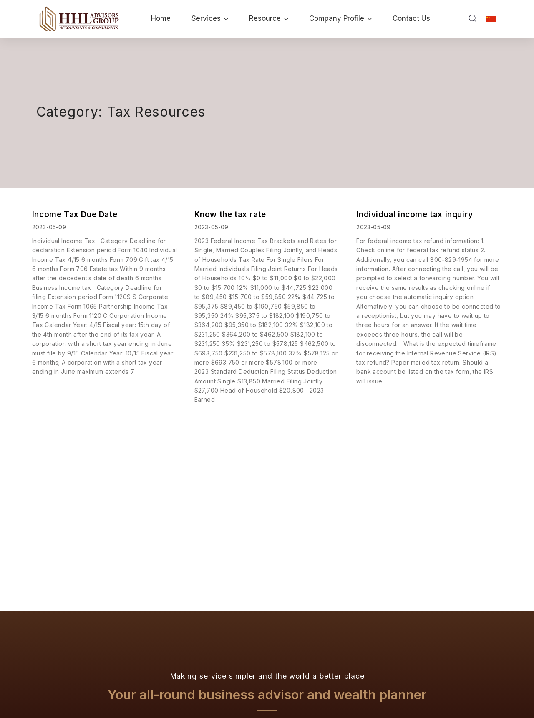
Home (161, 18)
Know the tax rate (230, 214)
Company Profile (340, 18)
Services (209, 18)
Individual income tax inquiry (414, 214)
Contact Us (411, 18)
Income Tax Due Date (74, 214)
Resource (268, 18)
